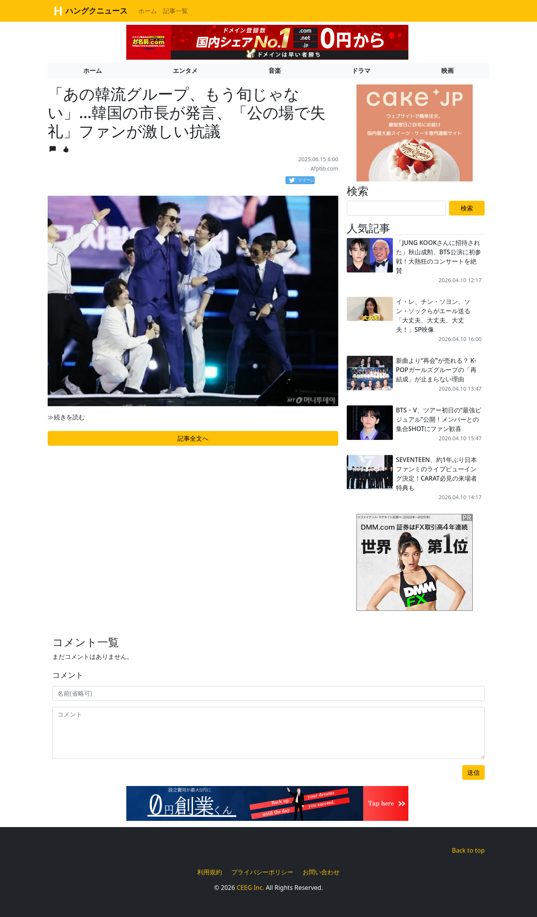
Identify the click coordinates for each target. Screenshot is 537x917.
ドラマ (361, 70)
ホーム (147, 11)
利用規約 (209, 872)
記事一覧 (175, 11)
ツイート (302, 180)
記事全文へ (192, 438)
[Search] (396, 208)
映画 (447, 70)
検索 (467, 208)
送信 (473, 772)
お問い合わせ (321, 872)
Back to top (468, 850)
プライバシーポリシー (262, 872)
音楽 (274, 70)
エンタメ (185, 70)
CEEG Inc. (250, 887)
